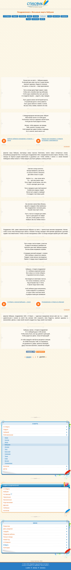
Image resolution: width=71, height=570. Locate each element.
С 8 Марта (7, 16)
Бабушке (6, 491)
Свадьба (6, 531)
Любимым (6, 508)
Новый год (6, 539)
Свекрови (64, 16)
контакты (42, 567)
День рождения (8, 529)
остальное (67, 146)
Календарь (6, 547)
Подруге (14, 16)
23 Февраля (6, 542)
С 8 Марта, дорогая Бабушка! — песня (19, 302)
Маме (29, 16)
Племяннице (8, 463)
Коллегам (35, 19)
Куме (6, 458)
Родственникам (8, 502)
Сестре (36, 16)
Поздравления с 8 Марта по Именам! (53, 302)
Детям (42, 19)
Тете (49, 16)
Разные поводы (8, 537)
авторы (35, 567)
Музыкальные (7, 500)
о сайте (28, 567)
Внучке (7, 461)
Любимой (22, 16)
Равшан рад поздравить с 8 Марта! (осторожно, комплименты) (52, 139)
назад (28, 357)
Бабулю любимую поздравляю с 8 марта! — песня (20, 139)
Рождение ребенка (9, 534)
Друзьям (5, 505)
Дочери (7, 447)
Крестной (56, 16)
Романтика (6, 526)
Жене (6, 442)
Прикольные (7, 497)
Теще (28, 19)
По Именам (7, 494)
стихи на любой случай (35, 7)
